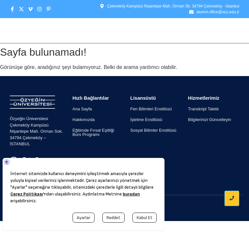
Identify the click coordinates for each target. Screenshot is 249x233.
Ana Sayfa (72, 30)
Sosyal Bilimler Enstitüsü (153, 130)
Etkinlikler (150, 30)
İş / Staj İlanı (190, 30)
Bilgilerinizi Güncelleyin (209, 119)
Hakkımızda (110, 30)
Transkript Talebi (203, 108)
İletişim (226, 30)
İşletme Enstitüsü (146, 119)
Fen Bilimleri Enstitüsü (151, 108)
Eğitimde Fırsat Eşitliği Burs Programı (93, 132)
